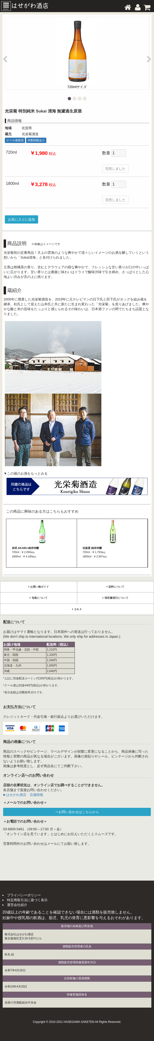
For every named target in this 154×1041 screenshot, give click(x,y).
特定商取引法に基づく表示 (27, 900)
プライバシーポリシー (24, 895)
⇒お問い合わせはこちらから (77, 812)
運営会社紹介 (17, 905)
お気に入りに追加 (21, 219)
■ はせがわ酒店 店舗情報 (23, 795)
